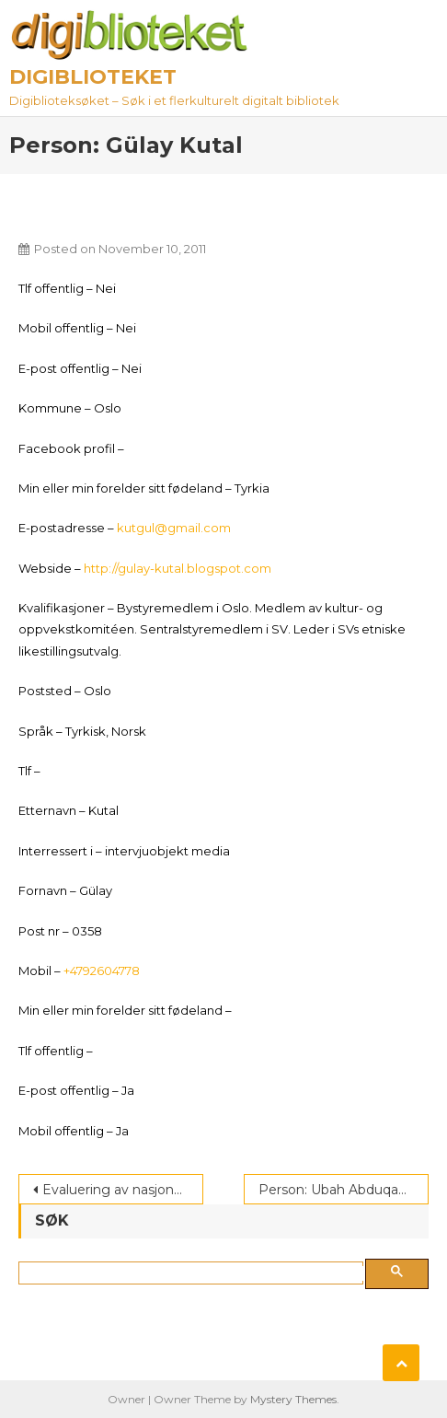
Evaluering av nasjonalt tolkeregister (122, 1189)
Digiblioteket (93, 76)
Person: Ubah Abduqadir (336, 1189)
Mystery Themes (293, 1399)
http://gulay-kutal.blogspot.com (177, 568)
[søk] (194, 1273)
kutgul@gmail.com (174, 527)
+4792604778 (101, 970)
